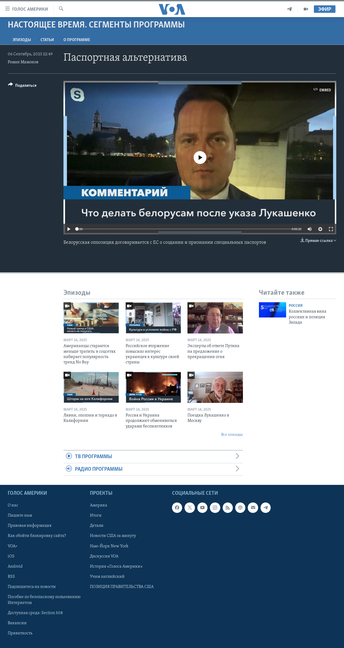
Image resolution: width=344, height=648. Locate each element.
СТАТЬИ (47, 40)
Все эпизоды (232, 435)
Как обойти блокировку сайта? (37, 536)
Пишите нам (20, 516)
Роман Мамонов (23, 62)
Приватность (20, 633)
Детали (96, 526)
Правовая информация (29, 526)
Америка (98, 506)
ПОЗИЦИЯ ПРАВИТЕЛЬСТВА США (122, 587)
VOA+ (13, 546)
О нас (13, 506)
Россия (296, 306)
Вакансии (17, 623)
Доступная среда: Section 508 (35, 613)
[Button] (22, 86)
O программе (76, 40)
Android (15, 566)
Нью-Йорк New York (109, 546)
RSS (11, 577)
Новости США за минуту (113, 536)
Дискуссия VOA (104, 556)
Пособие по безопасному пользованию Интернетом (44, 600)
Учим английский (107, 577)
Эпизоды (22, 40)
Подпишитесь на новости (32, 587)
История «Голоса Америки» (116, 566)
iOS (11, 556)
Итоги (96, 516)
